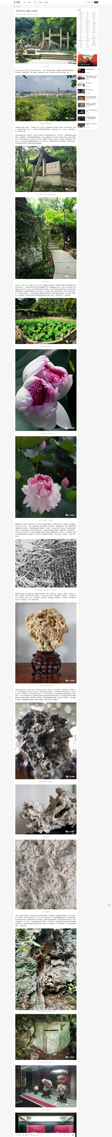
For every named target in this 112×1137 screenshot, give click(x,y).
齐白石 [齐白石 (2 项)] (87, 47)
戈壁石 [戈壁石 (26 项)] (87, 23)
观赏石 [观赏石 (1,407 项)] (87, 38)
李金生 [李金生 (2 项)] (81, 27)
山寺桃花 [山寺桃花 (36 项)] (87, 21)
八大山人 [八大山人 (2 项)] (94, 12)
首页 (25, 2)
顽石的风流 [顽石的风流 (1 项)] (94, 45)
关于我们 (41, 2)
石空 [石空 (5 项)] (94, 34)
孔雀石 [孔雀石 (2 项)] (81, 19)
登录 (89, 2)
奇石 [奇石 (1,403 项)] (87, 17)
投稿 (96, 2)
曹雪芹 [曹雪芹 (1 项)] (87, 25)
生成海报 (18, 1135)
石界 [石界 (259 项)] (87, 34)
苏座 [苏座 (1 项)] (81, 38)
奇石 (20, 892)
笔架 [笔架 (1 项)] (87, 36)
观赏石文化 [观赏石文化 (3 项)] (94, 38)
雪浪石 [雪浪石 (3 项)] (87, 45)
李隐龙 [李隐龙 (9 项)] (87, 27)
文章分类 (30, 2)
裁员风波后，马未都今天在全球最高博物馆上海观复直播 (91, 105)
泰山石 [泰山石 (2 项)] (94, 29)
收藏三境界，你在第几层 (91, 123)
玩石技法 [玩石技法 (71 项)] (94, 32)
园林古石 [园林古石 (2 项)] (94, 14)
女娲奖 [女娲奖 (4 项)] (94, 17)
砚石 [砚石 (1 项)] (81, 36)
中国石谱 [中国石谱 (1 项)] (81, 12)
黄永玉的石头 (89, 82)
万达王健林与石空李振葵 (84, 64)
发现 (36, 2)
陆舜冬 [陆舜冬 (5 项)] (94, 42)
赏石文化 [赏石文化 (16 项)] (87, 40)
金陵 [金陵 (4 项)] (81, 42)
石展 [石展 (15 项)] (81, 34)
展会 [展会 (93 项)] (81, 21)
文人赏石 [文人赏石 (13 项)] (94, 23)
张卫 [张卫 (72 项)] (81, 23)
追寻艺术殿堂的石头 (90, 69)
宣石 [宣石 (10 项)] (87, 19)
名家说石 (30, 14)
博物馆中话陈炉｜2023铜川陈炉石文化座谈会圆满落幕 (91, 77)
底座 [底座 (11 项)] (94, 21)
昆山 (16, 68)
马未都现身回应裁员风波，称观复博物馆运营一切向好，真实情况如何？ (91, 118)
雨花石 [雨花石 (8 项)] (81, 45)
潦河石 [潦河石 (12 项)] (87, 32)
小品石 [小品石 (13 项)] (94, 19)
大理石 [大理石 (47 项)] (81, 17)
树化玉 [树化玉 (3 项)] (87, 29)
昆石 (28, 123)
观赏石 (59, 671)
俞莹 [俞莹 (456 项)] (87, 12)
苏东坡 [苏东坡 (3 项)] (94, 36)
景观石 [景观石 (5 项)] (81, 25)
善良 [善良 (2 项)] (87, 14)
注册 (92, 2)
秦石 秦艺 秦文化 (89, 89)
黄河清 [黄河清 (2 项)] (81, 47)
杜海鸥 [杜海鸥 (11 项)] (94, 27)
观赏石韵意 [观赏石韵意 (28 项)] (81, 40)
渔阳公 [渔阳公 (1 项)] (81, 32)
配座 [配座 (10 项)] (94, 40)
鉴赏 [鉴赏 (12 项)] (87, 42)
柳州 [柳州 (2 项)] (81, 29)
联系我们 (47, 2)
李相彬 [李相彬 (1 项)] (94, 25)
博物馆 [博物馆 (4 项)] (81, 14)
